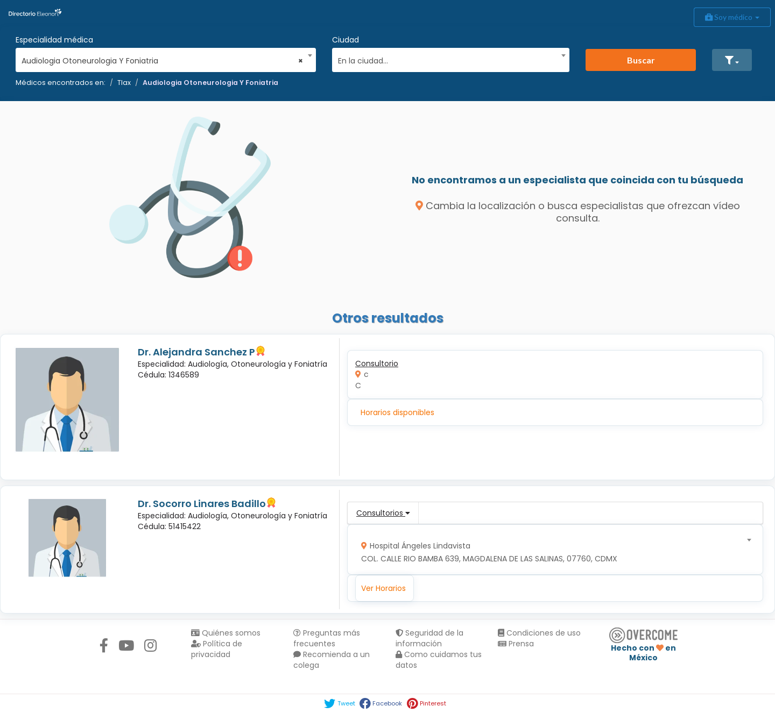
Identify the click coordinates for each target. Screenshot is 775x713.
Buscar (641, 60)
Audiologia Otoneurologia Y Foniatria (210, 82)
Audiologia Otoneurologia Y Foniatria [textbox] (162, 60)
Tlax (124, 82)
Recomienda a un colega (331, 660)
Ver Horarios (383, 588)
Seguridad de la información (429, 638)
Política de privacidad (216, 649)
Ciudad (345, 39)
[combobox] (162, 58)
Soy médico (732, 17)
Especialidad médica (54, 39)
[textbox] (447, 59)
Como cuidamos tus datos (439, 660)
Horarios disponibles (397, 412)
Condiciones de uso (539, 633)
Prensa (516, 643)
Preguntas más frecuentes (326, 638)
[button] (732, 60)
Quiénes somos (225, 633)
